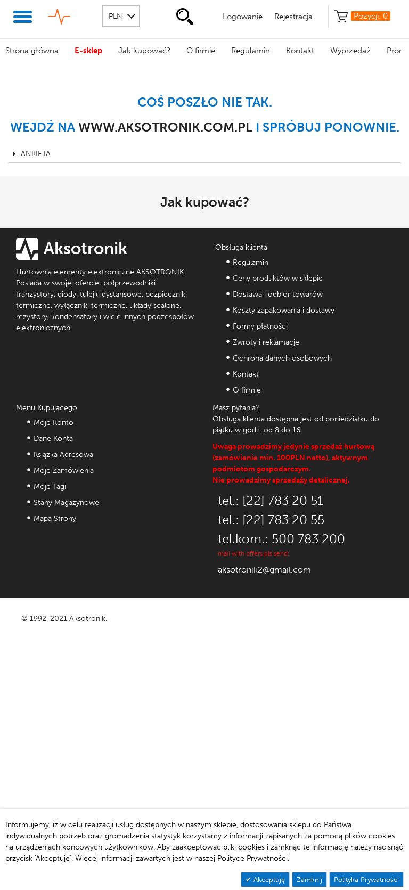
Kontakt (300, 50)
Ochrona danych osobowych (282, 358)
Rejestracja (293, 16)
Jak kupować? (144, 50)
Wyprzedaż (350, 50)
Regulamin (250, 50)
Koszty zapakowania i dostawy (283, 310)
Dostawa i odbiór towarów (278, 294)
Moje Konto (53, 422)
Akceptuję (268, 880)
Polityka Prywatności (366, 880)
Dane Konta (53, 438)
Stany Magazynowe (66, 502)
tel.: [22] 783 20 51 (270, 500)
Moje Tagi (50, 486)
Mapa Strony (55, 518)
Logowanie (243, 16)
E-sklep (88, 50)
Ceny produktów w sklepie (278, 278)
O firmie (200, 50)
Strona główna (32, 50)
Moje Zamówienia (64, 470)
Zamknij (309, 880)
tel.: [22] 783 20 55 (271, 519)
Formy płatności (260, 326)
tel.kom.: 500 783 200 (281, 538)
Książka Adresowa (63, 454)
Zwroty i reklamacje (266, 342)
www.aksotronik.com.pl (165, 127)
